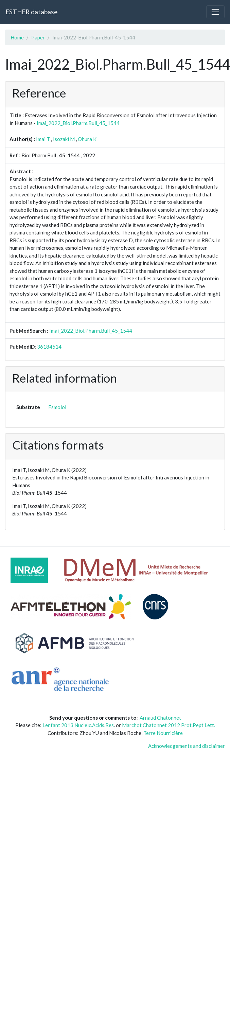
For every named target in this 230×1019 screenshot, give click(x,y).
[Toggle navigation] (215, 11)
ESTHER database (31, 12)
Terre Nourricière (163, 733)
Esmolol (57, 407)
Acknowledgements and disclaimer (186, 746)
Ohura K (87, 139)
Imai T (43, 139)
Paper (38, 37)
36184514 (49, 347)
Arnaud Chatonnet (160, 718)
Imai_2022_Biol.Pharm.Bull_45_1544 (78, 123)
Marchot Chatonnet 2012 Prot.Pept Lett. (168, 725)
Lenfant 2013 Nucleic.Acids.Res (78, 725)
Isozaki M (64, 139)
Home (17, 37)
